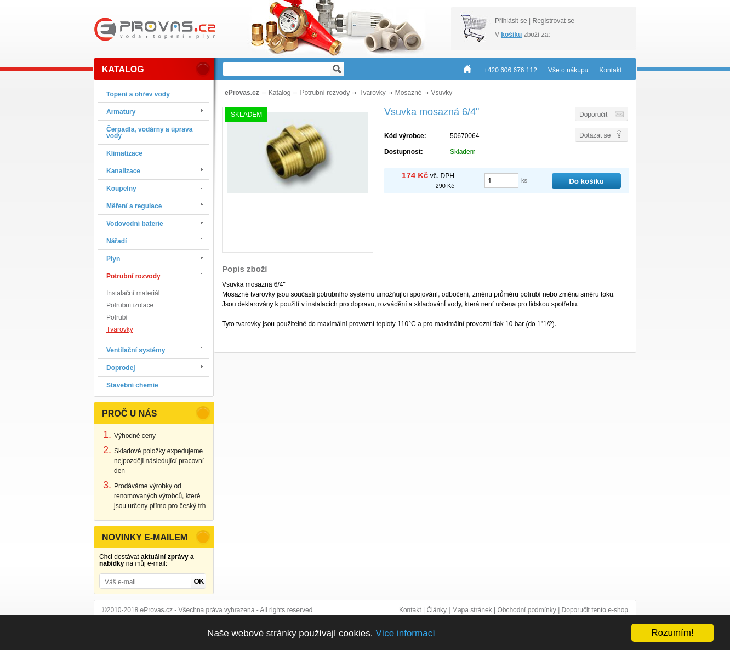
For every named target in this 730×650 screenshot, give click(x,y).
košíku (511, 34)
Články (436, 610)
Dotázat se (595, 135)
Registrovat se (553, 21)
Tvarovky (119, 329)
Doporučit (593, 114)
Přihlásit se (511, 21)
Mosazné (408, 92)
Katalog (280, 92)
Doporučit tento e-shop (595, 610)
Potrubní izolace (129, 305)
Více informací (405, 633)
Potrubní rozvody (325, 92)
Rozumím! (672, 633)
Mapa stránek (472, 610)
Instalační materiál (132, 293)
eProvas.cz (242, 92)
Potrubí (117, 317)
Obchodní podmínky (526, 610)
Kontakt (410, 610)
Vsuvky (442, 92)
